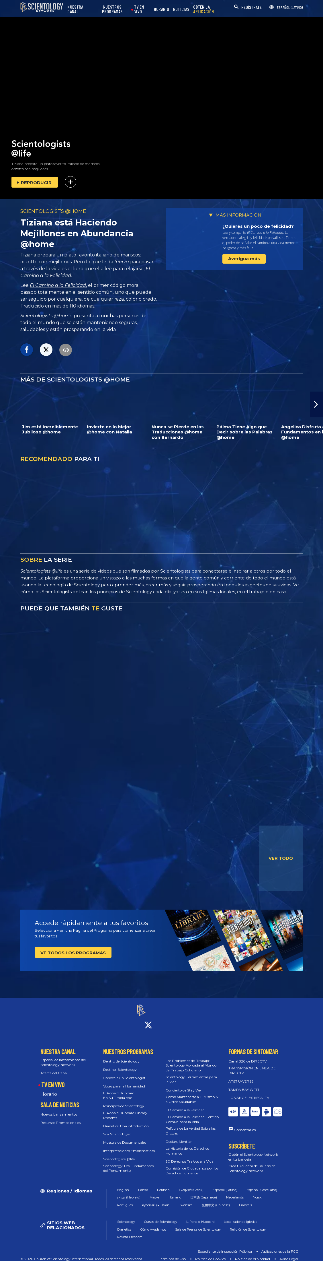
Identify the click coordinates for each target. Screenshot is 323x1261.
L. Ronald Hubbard (200, 1217)
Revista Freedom (129, 1232)
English (123, 1185)
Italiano (175, 1192)
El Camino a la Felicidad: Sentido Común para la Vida (192, 1114)
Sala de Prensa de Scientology (198, 1224)
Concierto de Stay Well (184, 1085)
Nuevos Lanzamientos (58, 1109)
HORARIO (161, 9)
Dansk (143, 1185)
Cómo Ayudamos (153, 1224)
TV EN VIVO (139, 9)
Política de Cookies (210, 1254)
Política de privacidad (252, 1254)
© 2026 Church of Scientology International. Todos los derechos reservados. (81, 1254)
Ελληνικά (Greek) (191, 1185)
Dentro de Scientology (121, 1056)
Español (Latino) (225, 1185)
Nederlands (235, 1192)
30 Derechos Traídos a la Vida (190, 1156)
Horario (48, 1089)
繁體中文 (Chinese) (216, 1200)
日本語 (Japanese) (203, 1192)
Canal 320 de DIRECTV (247, 1056)
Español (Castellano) (261, 1185)
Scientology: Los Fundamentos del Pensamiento (128, 1163)
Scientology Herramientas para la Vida (191, 1074)
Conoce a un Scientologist (124, 1073)
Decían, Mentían (179, 1136)
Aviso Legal (288, 1254)
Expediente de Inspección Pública (225, 1246)
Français (245, 1200)
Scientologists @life (119, 1154)
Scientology (126, 1217)
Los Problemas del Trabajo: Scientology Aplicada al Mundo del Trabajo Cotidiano (191, 1060)
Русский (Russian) (156, 1200)
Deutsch (163, 1185)
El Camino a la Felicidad (58, 285)
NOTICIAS (181, 9)
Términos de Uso (172, 1254)
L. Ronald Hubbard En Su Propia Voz (118, 1090)
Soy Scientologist (117, 1129)
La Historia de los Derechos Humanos (187, 1145)
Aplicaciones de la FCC (279, 1246)
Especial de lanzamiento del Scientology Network (63, 1057)
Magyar (155, 1192)
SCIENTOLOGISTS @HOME (53, 211)
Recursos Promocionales (60, 1117)
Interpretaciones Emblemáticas (129, 1145)
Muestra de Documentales (124, 1137)
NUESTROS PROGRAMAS (112, 9)
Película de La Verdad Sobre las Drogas (191, 1125)
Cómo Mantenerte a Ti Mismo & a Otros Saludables (192, 1094)
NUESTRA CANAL (75, 9)
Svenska (186, 1200)
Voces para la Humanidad (124, 1081)
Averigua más (244, 258)
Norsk (257, 1192)
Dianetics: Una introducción (126, 1121)
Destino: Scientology (120, 1064)
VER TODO (281, 858)
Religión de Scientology (248, 1224)
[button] (316, 404)
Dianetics (124, 1224)
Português (125, 1200)
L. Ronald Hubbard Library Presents (125, 1110)
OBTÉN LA (203, 9)
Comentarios (245, 1124)
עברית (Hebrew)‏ (128, 1192)
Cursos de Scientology (160, 1217)
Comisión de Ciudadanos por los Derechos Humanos (192, 1165)
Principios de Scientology (123, 1101)
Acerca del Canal (54, 1068)
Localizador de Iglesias (240, 1217)
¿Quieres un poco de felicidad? (258, 226)
